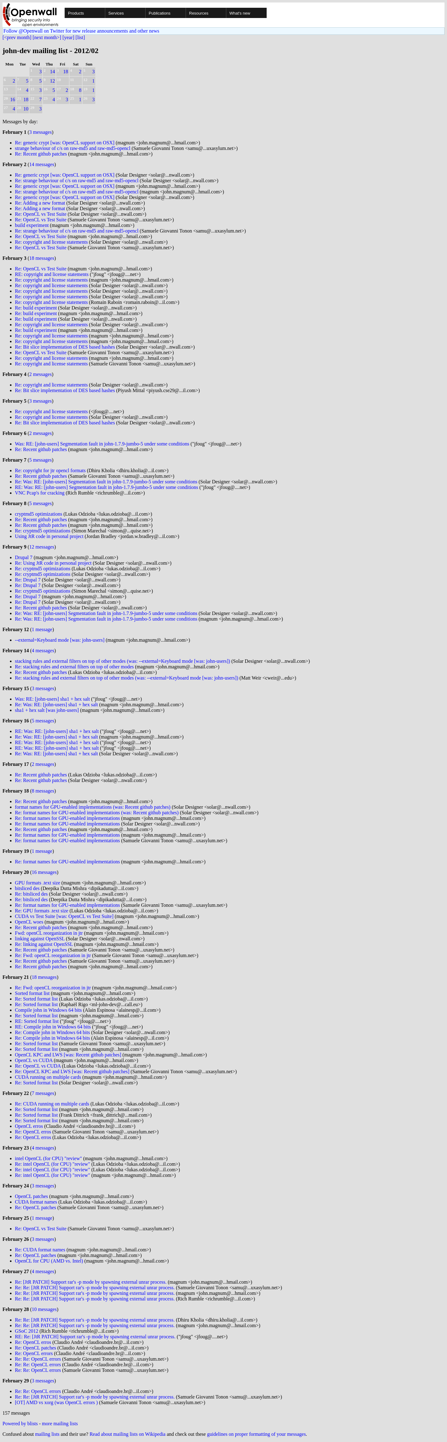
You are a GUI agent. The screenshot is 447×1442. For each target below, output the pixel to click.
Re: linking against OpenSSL (44, 944)
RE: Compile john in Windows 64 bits (53, 1026)
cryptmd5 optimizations (38, 514)
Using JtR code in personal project (49, 536)
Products (76, 13)
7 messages (43, 1093)
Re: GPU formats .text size (41, 910)
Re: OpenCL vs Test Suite (40, 214)
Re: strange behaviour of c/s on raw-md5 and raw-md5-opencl (76, 180)
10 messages (44, 1309)
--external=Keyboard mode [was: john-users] (59, 640)
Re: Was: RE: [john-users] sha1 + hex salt (56, 704)
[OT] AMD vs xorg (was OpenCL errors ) (56, 1402)
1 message (42, 629)
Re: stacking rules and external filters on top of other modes (74, 666)
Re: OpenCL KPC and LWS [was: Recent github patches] (72, 1071)
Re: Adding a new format (40, 203)
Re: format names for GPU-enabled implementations (67, 818)
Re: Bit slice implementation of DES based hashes (65, 347)
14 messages (41, 164)
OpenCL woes (29, 921)
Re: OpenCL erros (33, 1131)
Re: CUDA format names (40, 1249)
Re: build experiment (36, 307)
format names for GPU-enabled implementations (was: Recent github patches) (92, 807)
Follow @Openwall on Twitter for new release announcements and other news (81, 31)
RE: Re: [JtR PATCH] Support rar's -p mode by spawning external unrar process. (95, 1336)
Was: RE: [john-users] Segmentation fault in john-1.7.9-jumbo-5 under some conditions (102, 443)
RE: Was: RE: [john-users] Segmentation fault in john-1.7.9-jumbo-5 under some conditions (106, 487)
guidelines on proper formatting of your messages (256, 1434)
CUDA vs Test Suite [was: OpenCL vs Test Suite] (64, 916)
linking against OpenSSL (40, 938)
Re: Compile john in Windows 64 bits (52, 1032)
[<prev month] (16, 37)
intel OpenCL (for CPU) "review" (48, 1158)
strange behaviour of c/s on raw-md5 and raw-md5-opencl (72, 148)
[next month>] (47, 37)
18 (65, 71)
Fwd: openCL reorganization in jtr (49, 933)
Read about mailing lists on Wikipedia (127, 1434)
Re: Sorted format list (36, 998)
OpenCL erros (29, 1126)
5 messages (40, 460)
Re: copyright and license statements (51, 242)
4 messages (43, 650)
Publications (159, 13)
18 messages (41, 258)
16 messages (44, 872)
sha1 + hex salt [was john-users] (47, 710)
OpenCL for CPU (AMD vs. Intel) (49, 1260)
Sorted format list (32, 993)
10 (25, 108)
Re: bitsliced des (31, 894)
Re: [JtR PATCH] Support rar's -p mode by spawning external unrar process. (90, 1282)
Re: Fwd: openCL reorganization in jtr (53, 955)
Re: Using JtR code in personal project (53, 563)
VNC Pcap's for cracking (40, 492)
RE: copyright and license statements (51, 274)
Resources (198, 13)
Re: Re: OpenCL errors (38, 1359)
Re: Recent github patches (41, 153)
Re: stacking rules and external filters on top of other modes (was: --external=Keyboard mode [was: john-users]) (126, 677)
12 (52, 81)
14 (52, 71)
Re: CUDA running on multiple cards (52, 1103)
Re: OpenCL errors (34, 1353)
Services (116, 13)
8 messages (43, 790)
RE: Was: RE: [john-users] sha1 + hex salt (57, 731)
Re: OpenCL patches (35, 1207)
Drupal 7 (23, 557)
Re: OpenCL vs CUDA (38, 1066)
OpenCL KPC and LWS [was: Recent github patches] (68, 1054)
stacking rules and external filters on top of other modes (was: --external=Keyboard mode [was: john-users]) (122, 661)
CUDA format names (36, 1202)
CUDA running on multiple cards (48, 1077)
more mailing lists (60, 1423)
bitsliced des (27, 888)
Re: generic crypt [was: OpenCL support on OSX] (65, 142)
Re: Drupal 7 (28, 579)
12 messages (41, 546)
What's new (239, 13)
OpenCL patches (31, 1196)
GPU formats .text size (37, 882)
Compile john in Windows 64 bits (48, 1010)
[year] (68, 37)
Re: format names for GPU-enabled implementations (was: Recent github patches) (96, 812)
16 (12, 99)
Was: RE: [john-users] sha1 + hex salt (52, 699)
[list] (80, 37)
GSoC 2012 (26, 1331)
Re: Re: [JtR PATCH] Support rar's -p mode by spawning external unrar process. (95, 1287)
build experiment (32, 225)
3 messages (40, 132)
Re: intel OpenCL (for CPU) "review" (52, 1164)
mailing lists (47, 1434)
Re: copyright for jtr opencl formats (50, 470)
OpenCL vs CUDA (33, 1060)
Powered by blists (20, 1423)
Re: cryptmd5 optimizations (42, 530)
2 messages (40, 374)
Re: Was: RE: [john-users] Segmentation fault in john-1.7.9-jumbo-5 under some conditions (106, 481)
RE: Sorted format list (37, 1021)
